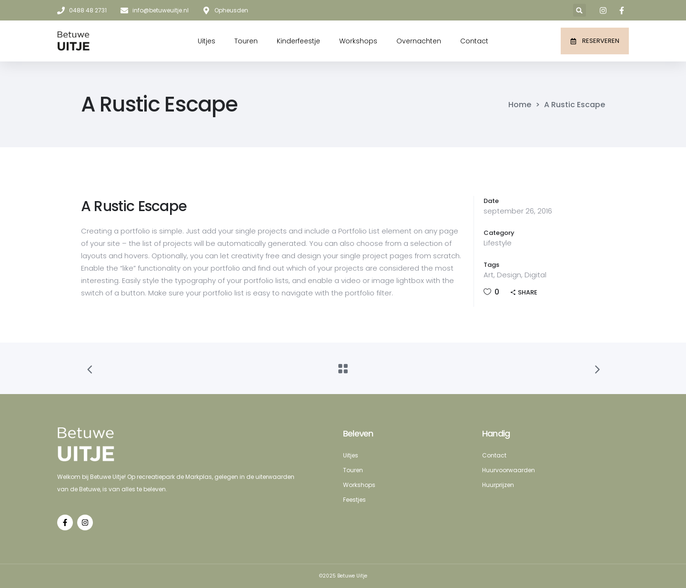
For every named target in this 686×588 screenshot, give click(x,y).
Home (519, 105)
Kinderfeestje (298, 41)
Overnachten (418, 41)
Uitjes (206, 41)
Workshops (358, 41)
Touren (246, 41)
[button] (579, 10)
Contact (474, 41)
